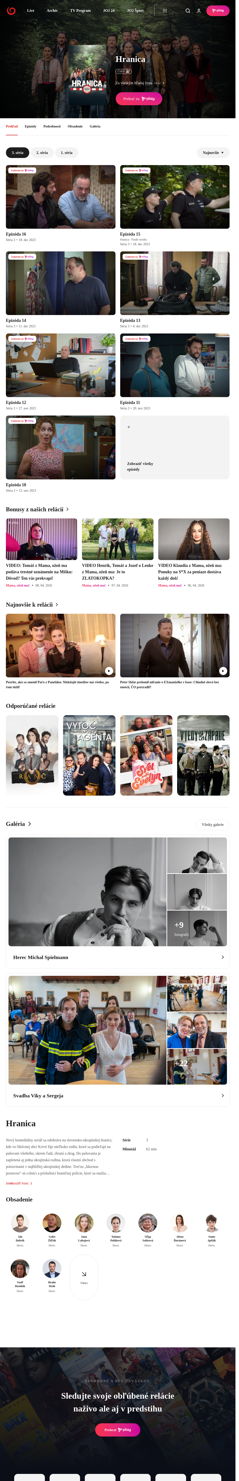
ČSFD (124, 71)
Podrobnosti (52, 126)
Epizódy (30, 126)
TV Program (80, 11)
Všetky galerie (213, 825)
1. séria (67, 153)
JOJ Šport (135, 11)
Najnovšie (213, 153)
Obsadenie (75, 126)
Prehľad (12, 126)
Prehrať (118, 1430)
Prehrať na (139, 98)
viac (160, 83)
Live (30, 11)
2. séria (42, 153)
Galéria (95, 126)
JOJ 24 (108, 11)
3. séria (17, 153)
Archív (52, 11)
